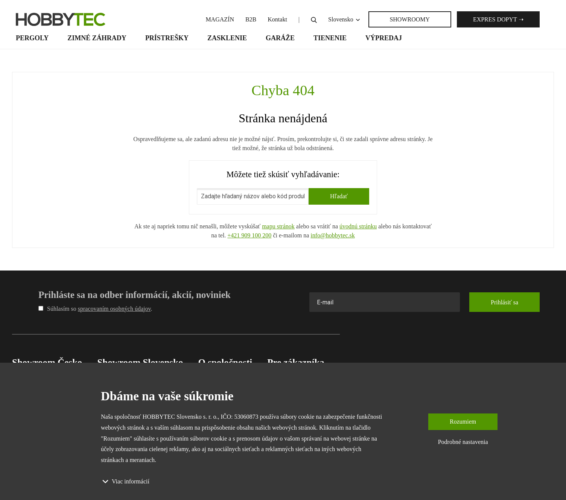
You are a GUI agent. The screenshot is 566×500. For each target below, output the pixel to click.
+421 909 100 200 (249, 235)
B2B (250, 19)
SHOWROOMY (410, 19)
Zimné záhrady (96, 38)
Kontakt (277, 19)
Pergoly (32, 38)
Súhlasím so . (95, 308)
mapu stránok (278, 226)
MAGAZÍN (219, 19)
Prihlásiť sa (504, 302)
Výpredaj (383, 38)
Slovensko (344, 19)
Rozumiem (463, 421)
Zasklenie (227, 38)
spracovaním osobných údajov (114, 308)
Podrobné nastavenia (463, 442)
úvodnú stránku (358, 226)
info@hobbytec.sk (332, 235)
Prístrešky (167, 38)
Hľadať (339, 196)
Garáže (280, 38)
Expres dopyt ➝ (498, 19)
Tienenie (330, 38)
